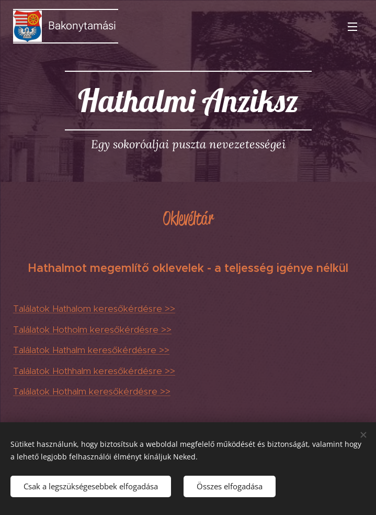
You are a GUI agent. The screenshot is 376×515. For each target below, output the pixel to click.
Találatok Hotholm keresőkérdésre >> (92, 329)
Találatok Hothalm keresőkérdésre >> (91, 391)
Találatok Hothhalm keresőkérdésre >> (94, 371)
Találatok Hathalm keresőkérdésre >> (91, 350)
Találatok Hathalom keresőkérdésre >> (94, 308)
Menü (352, 26)
